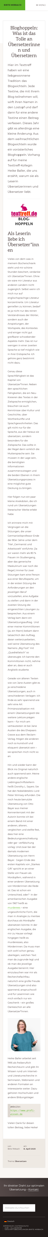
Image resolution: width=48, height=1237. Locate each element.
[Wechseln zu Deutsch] (9, 1221)
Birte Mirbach (12, 5)
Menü (42, 5)
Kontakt (33, 1189)
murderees (14, 907)
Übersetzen (20, 1161)
